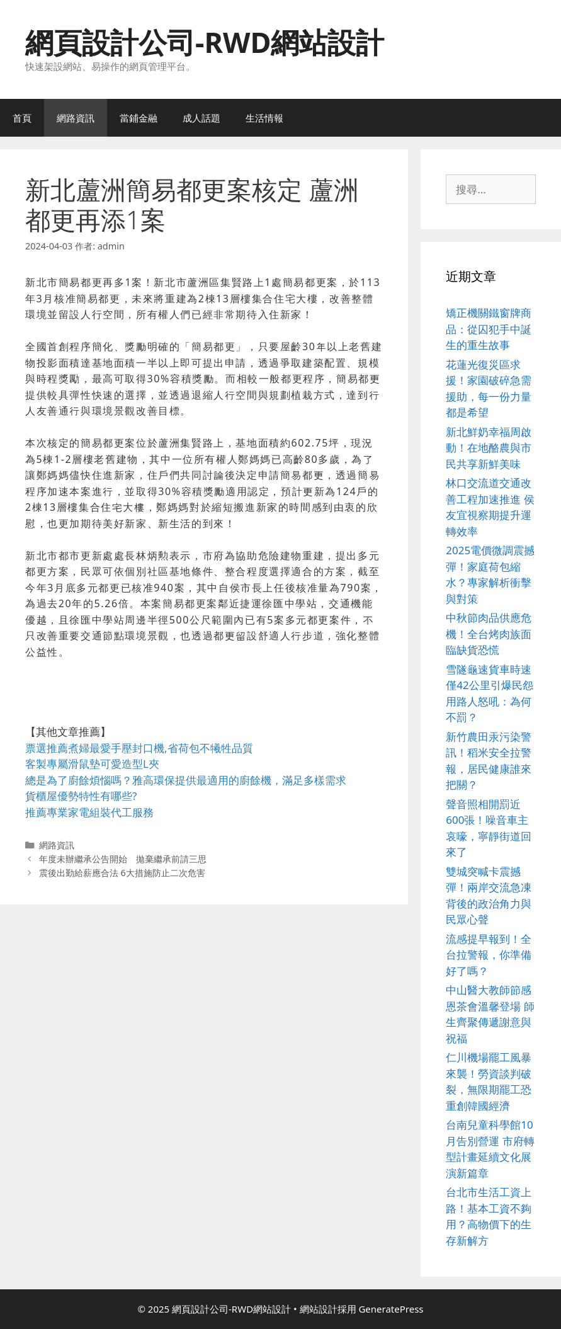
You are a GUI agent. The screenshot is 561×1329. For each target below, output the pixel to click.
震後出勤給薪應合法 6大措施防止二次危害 (122, 873)
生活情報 (264, 117)
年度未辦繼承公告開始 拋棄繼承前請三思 (123, 859)
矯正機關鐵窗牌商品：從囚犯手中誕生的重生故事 (488, 328)
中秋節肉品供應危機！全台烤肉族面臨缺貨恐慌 (488, 633)
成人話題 (201, 117)
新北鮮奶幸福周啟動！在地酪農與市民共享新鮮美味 (488, 448)
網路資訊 (75, 117)
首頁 (22, 117)
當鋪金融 (138, 117)
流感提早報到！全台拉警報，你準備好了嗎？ (488, 955)
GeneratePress (390, 1309)
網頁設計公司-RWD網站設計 (204, 42)
